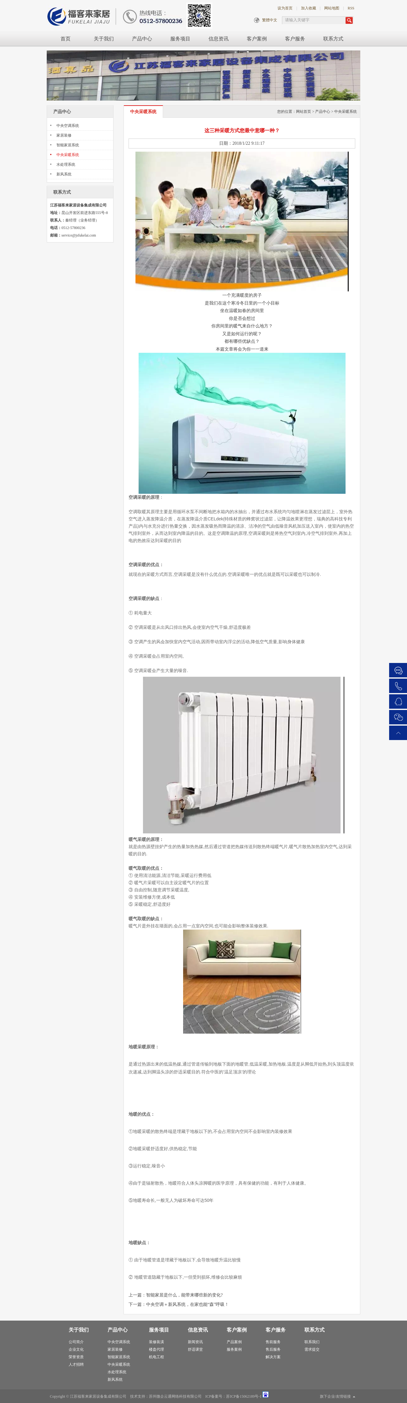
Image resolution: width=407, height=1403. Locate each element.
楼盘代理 (156, 1349)
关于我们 (104, 38)
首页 (66, 38)
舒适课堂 (195, 1349)
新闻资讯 (195, 1342)
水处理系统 (65, 164)
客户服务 (295, 38)
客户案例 (257, 38)
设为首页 (285, 8)
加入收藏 (308, 8)
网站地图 (331, 8)
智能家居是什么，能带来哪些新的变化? (184, 1295)
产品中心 (142, 38)
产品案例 (234, 1342)
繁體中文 (269, 20)
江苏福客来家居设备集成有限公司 (98, 1396)
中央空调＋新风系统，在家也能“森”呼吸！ (187, 1304)
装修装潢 (156, 1342)
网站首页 (303, 111)
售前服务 (273, 1342)
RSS (351, 8)
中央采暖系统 (67, 155)
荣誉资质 (76, 1357)
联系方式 (333, 38)
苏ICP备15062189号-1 (244, 1396)
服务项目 (180, 38)
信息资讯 (219, 38)
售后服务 (273, 1349)
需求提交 (312, 1349)
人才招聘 (76, 1364)
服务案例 (234, 1349)
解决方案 (273, 1357)
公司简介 (76, 1342)
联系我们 (312, 1342)
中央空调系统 (67, 125)
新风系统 (63, 174)
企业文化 (76, 1349)
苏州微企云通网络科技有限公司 (175, 1396)
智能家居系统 (67, 145)
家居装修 (63, 135)
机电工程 (156, 1357)
